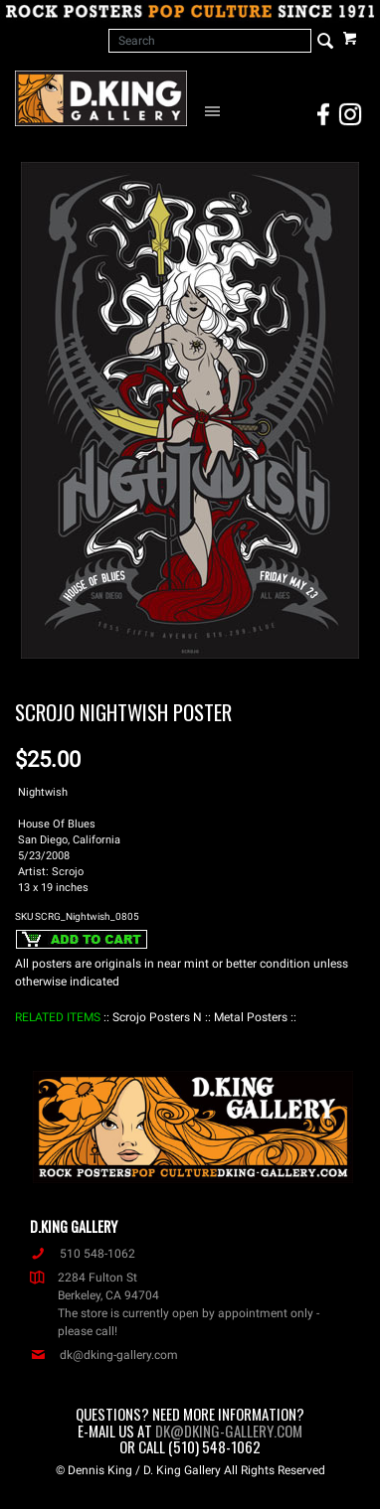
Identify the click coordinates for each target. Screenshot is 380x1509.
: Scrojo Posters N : (157, 1017)
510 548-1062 (82, 1254)
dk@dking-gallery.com (104, 1355)
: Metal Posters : (250, 1017)
